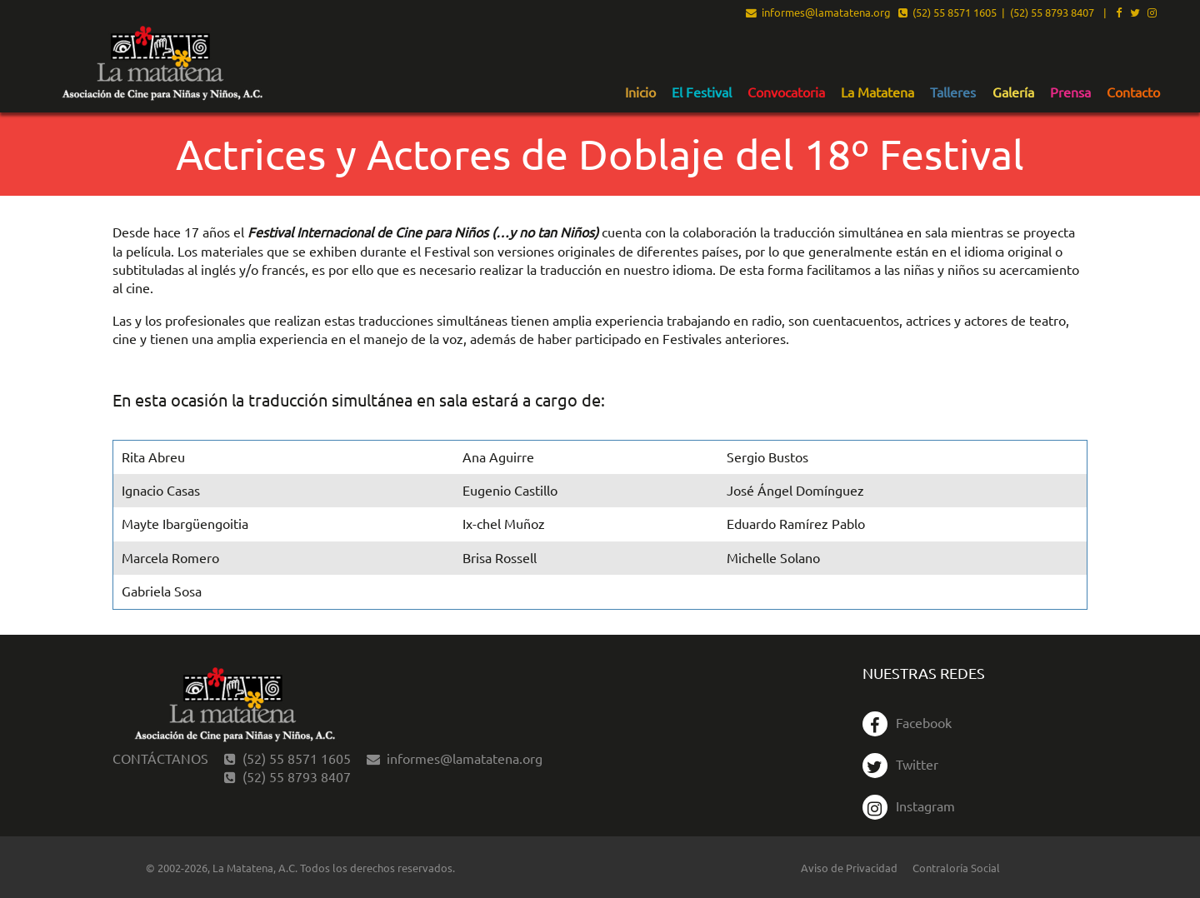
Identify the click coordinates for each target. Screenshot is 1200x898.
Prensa (1070, 92)
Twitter (900, 764)
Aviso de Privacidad (849, 868)
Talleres (953, 92)
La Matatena (877, 92)
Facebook (907, 722)
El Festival (702, 92)
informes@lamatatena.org (818, 13)
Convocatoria (786, 92)
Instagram (908, 805)
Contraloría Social (956, 868)
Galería (1013, 92)
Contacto (1133, 92)
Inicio (640, 92)
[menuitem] (640, 91)
